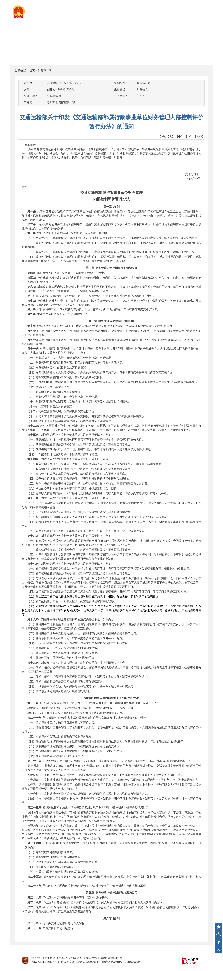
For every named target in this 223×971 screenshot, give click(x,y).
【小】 (188, 136)
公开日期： (31, 95)
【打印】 (199, 136)
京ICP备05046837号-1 (45, 961)
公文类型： (121, 95)
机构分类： (121, 83)
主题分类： (121, 89)
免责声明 (50, 958)
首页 (32, 70)
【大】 (170, 136)
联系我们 (37, 958)
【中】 (179, 136)
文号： (28, 89)
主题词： (29, 102)
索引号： (29, 83)
